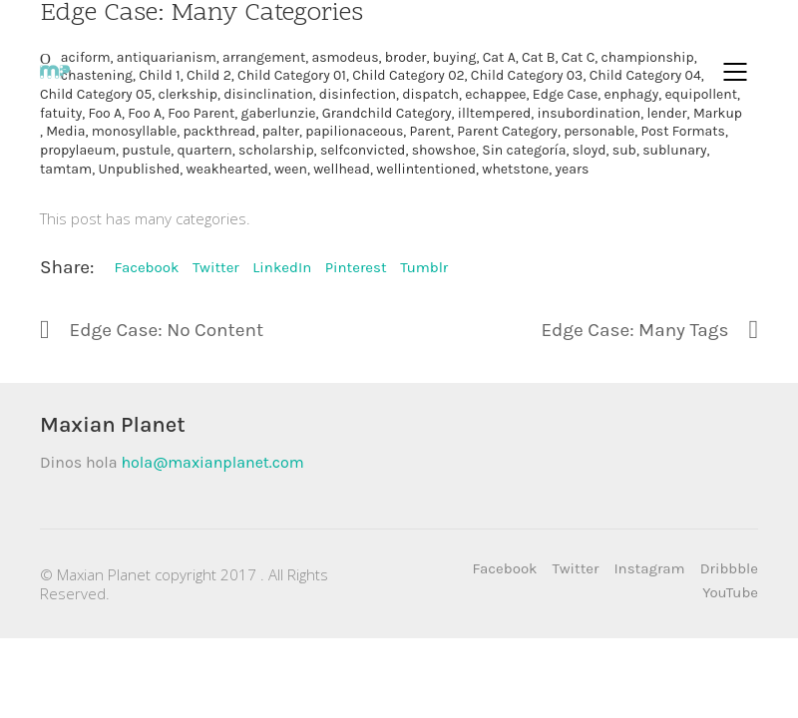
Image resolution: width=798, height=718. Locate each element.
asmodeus (344, 57)
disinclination (267, 94)
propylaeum (78, 150)
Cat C (578, 57)
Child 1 (159, 75)
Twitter (216, 267)
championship (647, 57)
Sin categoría (524, 150)
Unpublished (139, 169)
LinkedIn (281, 267)
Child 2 (209, 75)
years (573, 169)
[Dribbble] (729, 569)
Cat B (539, 57)
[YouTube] (730, 593)
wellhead (341, 169)
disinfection (357, 94)
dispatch (430, 94)
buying (455, 57)
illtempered (494, 113)
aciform (86, 57)
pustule (146, 150)
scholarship (276, 150)
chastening (97, 75)
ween (290, 169)
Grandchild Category (387, 113)
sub (624, 150)
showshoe (444, 150)
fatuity (61, 113)
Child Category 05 (96, 94)
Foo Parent (201, 113)
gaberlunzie (278, 113)
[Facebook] (505, 569)
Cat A (499, 57)
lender (667, 113)
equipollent (700, 94)
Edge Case (565, 94)
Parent (430, 131)
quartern (204, 150)
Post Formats (682, 131)
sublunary (674, 150)
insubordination (589, 113)
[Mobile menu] (736, 72)
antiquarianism (166, 57)
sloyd (589, 150)
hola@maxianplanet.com (212, 462)
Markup (717, 113)
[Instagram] (648, 569)
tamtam (66, 169)
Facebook (146, 267)
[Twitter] (576, 569)
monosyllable (134, 131)
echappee (495, 94)
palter (280, 131)
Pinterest (356, 267)
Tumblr (424, 267)
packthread (219, 131)
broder (406, 57)
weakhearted (227, 169)
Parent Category (507, 131)
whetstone (515, 169)
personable (599, 131)
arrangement (263, 57)
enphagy (631, 94)
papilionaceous (354, 131)
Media (65, 131)
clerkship (187, 94)
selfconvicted (363, 150)
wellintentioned (426, 169)
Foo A (105, 113)
